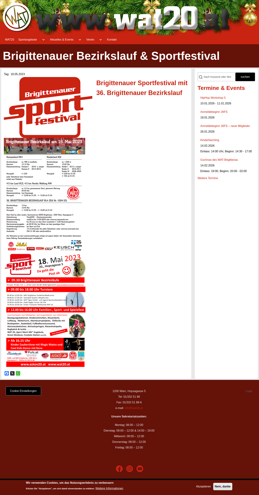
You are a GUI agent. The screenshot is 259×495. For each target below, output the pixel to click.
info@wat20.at (134, 408)
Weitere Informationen (109, 488)
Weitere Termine (207, 178)
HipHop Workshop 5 (213, 97)
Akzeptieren (203, 486)
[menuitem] (9, 39)
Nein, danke (223, 486)
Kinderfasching (209, 140)
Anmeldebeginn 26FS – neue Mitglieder (225, 125)
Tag (6, 74)
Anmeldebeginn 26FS (214, 111)
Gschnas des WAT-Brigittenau (219, 159)
